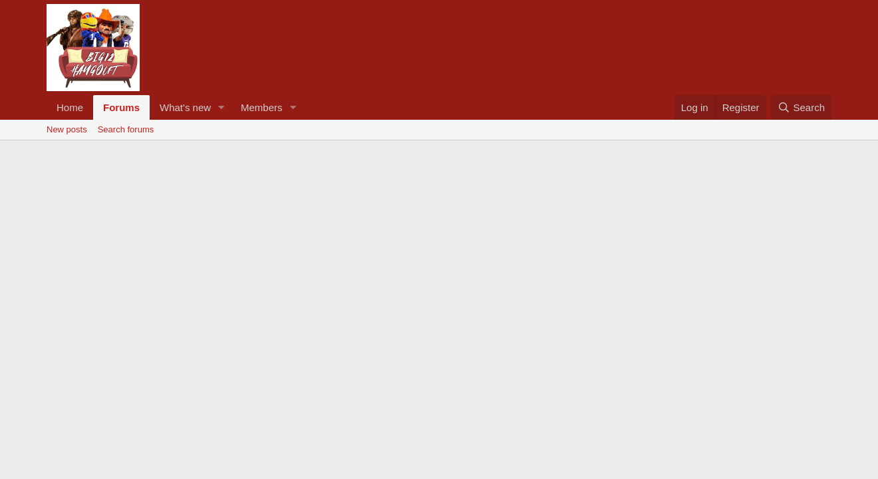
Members (262, 107)
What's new (185, 107)
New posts (67, 129)
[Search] (801, 107)
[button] (221, 107)
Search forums (126, 129)
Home (70, 107)
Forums (121, 107)
